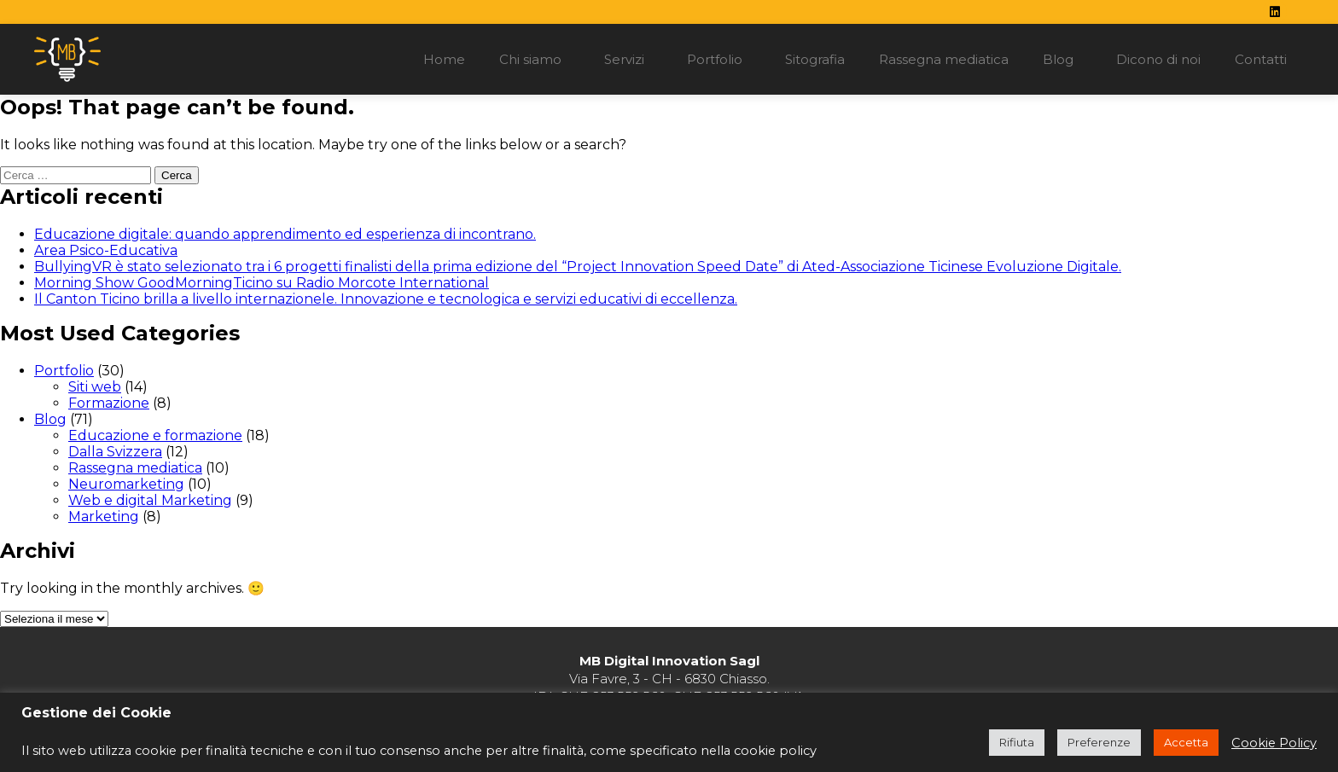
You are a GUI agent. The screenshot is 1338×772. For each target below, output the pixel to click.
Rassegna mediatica (944, 59)
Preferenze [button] (1099, 742)
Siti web (94, 387)
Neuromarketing (126, 484)
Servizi (628, 59)
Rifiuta (1016, 742)
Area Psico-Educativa (105, 250)
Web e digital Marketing (150, 500)
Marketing (103, 516)
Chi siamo (534, 59)
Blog (1062, 59)
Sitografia (815, 59)
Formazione (108, 403)
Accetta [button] (1186, 742)
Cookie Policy (1274, 743)
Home (444, 59)
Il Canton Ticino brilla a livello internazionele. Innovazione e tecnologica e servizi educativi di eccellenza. (385, 299)
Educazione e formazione (155, 435)
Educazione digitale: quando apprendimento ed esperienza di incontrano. (285, 234)
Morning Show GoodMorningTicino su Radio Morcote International (261, 283)
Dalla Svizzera (115, 452)
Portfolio (719, 59)
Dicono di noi (1158, 59)
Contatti (1261, 59)
